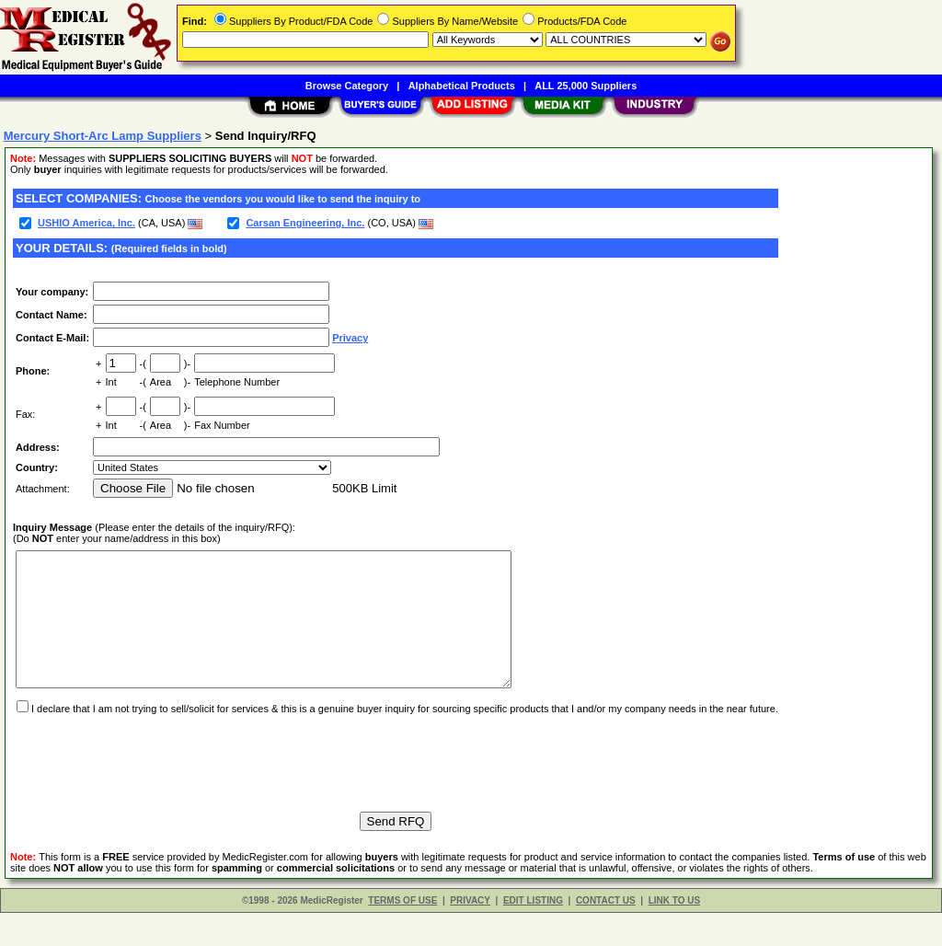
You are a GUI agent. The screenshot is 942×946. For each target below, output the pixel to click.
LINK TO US (674, 934)
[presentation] (153, 788)
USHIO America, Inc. (86, 222)
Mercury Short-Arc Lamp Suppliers (102, 136)
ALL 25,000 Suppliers (585, 85)
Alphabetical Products (461, 85)
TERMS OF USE (402, 934)
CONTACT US (606, 934)
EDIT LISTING (533, 934)
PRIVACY (470, 934)
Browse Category (346, 85)
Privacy (350, 337)
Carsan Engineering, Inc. (305, 222)
